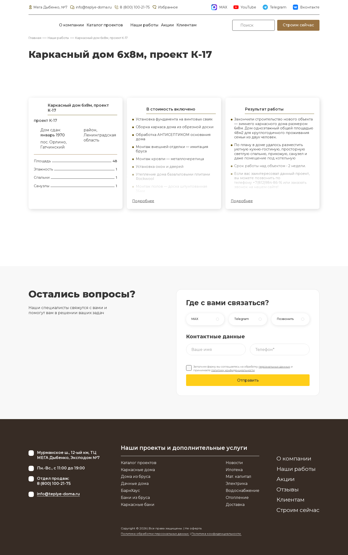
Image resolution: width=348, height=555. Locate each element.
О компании (71, 25)
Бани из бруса (135, 497)
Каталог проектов (105, 25)
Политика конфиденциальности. (216, 533)
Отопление (237, 497)
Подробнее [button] (143, 201)
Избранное (165, 7)
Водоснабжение (242, 490)
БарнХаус (130, 490)
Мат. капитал (238, 476)
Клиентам (186, 25)
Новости (234, 462)
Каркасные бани (137, 504)
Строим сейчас (298, 25)
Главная (35, 38)
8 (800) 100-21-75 (132, 7)
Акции (167, 25)
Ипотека (234, 469)
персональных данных (274, 366)
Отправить (248, 380)
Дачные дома (135, 483)
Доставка (235, 504)
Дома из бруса (135, 476)
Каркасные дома (138, 469)
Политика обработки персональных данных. (155, 533)
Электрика (236, 483)
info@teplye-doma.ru (90, 7)
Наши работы (144, 25)
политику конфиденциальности (233, 370)
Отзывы (287, 489)
